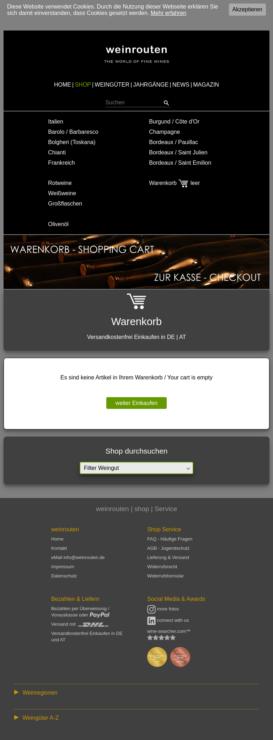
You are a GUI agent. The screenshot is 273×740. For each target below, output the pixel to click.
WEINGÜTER (112, 85)
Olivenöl (58, 224)
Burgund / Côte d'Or (174, 122)
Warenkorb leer (174, 183)
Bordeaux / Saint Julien (178, 152)
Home (57, 539)
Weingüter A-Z (40, 718)
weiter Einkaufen (136, 403)
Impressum (62, 566)
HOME (62, 85)
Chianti (57, 152)
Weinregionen (39, 693)
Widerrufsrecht (162, 566)
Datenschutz (64, 576)
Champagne (164, 132)
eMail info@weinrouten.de (78, 557)
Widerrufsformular (165, 576)
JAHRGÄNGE (151, 85)
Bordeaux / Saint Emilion (180, 163)
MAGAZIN (206, 85)
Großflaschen (65, 204)
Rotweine (60, 183)
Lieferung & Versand (168, 557)
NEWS (180, 85)
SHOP (83, 85)
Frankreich (61, 163)
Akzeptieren (247, 9)
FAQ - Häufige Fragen (169, 539)
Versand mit (79, 624)
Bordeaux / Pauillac (173, 142)
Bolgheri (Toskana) (71, 142)
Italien (55, 122)
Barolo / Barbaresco (73, 132)
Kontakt (59, 548)
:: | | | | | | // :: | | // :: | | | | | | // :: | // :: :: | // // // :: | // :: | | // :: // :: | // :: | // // (136, 692)
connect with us (168, 620)
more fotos (163, 609)
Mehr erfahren (169, 13)
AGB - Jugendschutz (168, 548)
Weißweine (62, 193)
